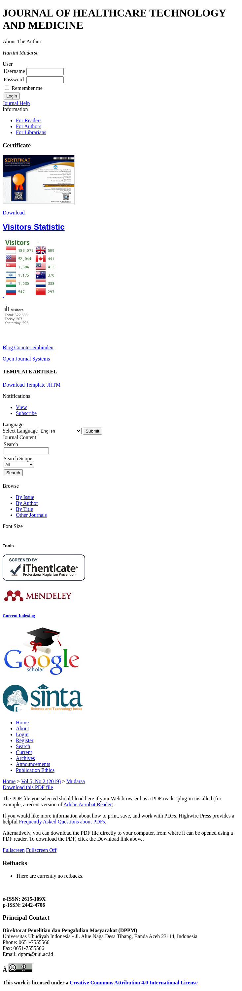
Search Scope (19, 461)
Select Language (20, 431)
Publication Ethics (35, 770)
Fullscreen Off (41, 850)
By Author (27, 503)
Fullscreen (14, 850)
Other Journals (31, 515)
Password (14, 79)
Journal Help (16, 103)
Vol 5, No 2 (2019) (41, 781)
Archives (25, 758)
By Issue (25, 497)
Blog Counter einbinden (28, 347)
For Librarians (31, 132)
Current (24, 752)
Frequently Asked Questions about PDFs (62, 821)
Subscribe (26, 413)
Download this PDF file (28, 787)
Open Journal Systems (26, 359)
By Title (24, 509)
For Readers (29, 120)
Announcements (33, 764)
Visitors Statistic (34, 226)
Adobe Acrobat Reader (87, 804)
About (22, 728)
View (21, 407)
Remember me (27, 88)
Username (14, 71)
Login (22, 734)
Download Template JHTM (31, 385)
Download (14, 212)
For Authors (28, 126)
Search (23, 746)
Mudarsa (75, 781)
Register (24, 740)
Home (22, 722)
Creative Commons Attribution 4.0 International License (133, 982)
